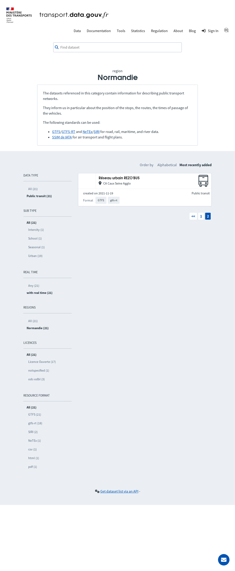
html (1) (33, 458)
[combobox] (117, 47)
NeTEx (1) (34, 441)
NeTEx (87, 131)
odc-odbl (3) (36, 379)
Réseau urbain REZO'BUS (119, 178)
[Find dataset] (117, 47)
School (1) (35, 238)
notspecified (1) (38, 370)
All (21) (33, 189)
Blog (192, 30)
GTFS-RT (68, 131)
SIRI (97, 131)
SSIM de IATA (62, 137)
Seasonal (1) (36, 247)
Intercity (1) (36, 230)
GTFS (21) (34, 414)
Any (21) (33, 286)
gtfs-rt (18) (35, 423)
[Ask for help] (223, 559)
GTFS (56, 131)
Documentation (99, 30)
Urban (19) (35, 256)
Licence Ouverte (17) (42, 362)
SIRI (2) (33, 432)
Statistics (138, 30)
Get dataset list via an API (119, 491)
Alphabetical (167, 165)
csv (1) (32, 449)
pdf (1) (32, 467)
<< (193, 216)
